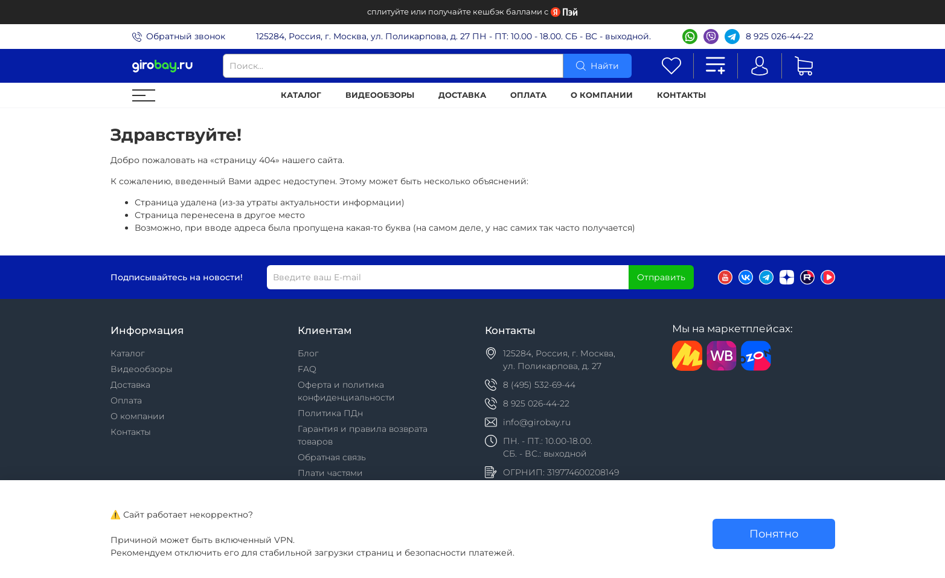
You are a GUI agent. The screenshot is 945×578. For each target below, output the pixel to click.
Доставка (462, 95)
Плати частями (330, 472)
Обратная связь (332, 457)
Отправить (661, 277)
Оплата (528, 95)
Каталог (301, 95)
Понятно (773, 533)
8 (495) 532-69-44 (539, 384)
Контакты (681, 95)
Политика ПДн (330, 413)
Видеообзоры (379, 95)
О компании (602, 95)
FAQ (307, 369)
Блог (308, 353)
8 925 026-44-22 (779, 36)
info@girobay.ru (537, 422)
